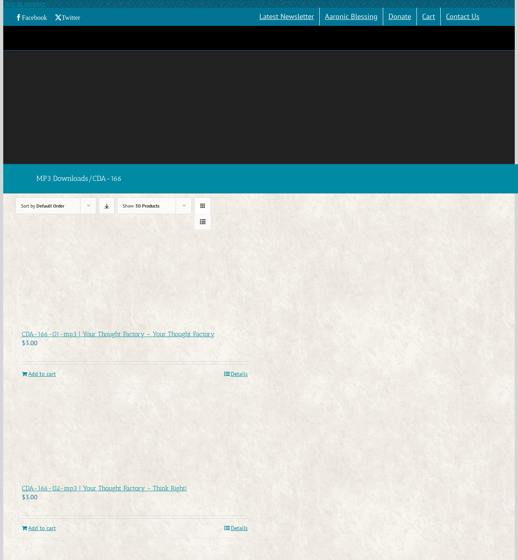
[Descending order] (107, 205)
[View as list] (202, 221)
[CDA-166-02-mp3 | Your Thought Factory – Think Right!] (135, 434)
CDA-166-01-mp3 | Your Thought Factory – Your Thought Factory (118, 334)
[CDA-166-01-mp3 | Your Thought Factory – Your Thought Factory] (135, 280)
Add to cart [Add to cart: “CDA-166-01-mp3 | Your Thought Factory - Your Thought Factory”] (42, 374)
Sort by (42, 206)
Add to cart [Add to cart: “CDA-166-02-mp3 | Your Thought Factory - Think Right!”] (42, 528)
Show (141, 206)
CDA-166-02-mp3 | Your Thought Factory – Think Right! (104, 488)
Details (239, 374)
